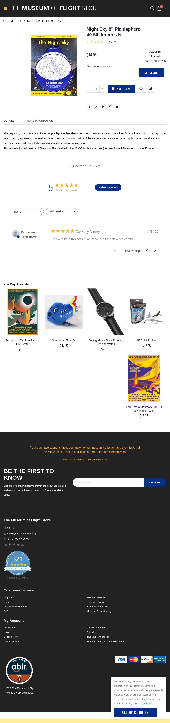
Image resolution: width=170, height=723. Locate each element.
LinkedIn (103, 108)
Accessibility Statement (16, 608)
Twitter (96, 108)
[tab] (12, 123)
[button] (19, 671)
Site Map (92, 633)
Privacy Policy (11, 643)
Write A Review (108, 189)
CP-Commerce (25, 694)
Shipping (8, 598)
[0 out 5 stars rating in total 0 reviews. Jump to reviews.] (102, 41)
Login (7, 633)
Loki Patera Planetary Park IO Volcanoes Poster (144, 410)
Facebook (89, 108)
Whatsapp (110, 108)
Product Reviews (96, 603)
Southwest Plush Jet (64, 341)
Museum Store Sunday (99, 612)
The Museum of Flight (98, 638)
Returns (8, 603)
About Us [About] (9, 529)
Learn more (145, 703)
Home (4, 21)
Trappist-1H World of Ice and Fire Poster (23, 343)
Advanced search (96, 629)
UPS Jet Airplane (147, 341)
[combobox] (28, 213)
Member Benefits (96, 598)
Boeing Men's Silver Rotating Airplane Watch (105, 343)
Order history (11, 638)
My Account (10, 629)
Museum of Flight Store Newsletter (105, 643)
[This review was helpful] (147, 252)
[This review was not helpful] (154, 252)
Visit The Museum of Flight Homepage (85, 461)
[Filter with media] (62, 213)
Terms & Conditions (97, 608)
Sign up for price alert (100, 67)
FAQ (6, 612)
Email (117, 108)
